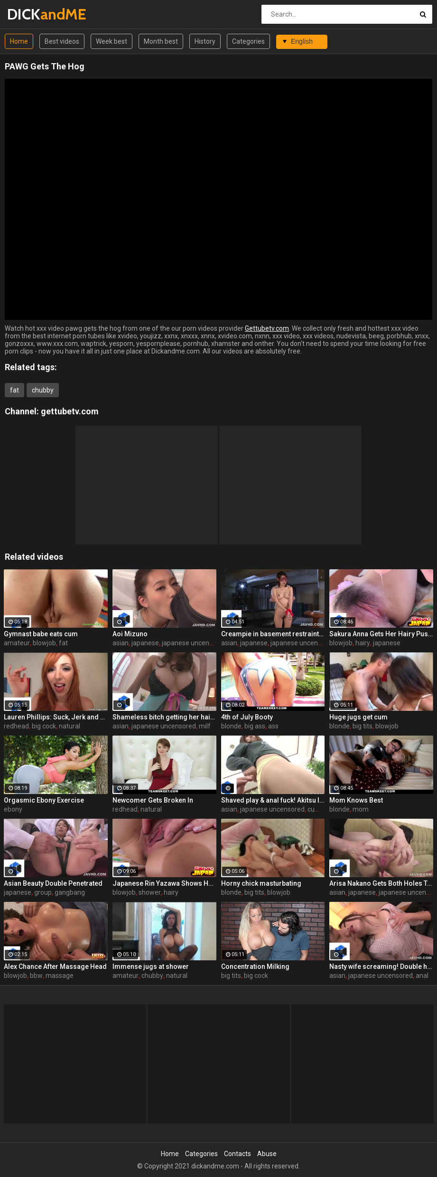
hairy (362, 643)
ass (273, 726)
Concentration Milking (255, 966)
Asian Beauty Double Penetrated (53, 883)
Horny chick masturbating (261, 883)
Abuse (267, 1154)
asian (120, 643)
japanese (145, 643)
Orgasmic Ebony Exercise (44, 800)
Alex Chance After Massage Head (55, 966)
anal (422, 975)
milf (205, 726)
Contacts (237, 1154)
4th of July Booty (247, 717)
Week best (111, 41)
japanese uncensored (194, 643)
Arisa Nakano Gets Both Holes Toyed (381, 883)
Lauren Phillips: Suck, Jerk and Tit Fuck (56, 717)
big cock (44, 726)
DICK (32, 14)
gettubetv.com (70, 411)
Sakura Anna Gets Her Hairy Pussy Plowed (381, 634)
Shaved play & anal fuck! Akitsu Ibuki (273, 800)
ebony (13, 809)
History (205, 41)
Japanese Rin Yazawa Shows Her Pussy (164, 883)
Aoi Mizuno (130, 634)
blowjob (44, 643)
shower (150, 892)
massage (60, 975)
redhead (16, 726)
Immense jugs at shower (150, 966)
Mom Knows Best (356, 800)
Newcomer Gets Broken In (152, 800)
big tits (362, 726)
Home (19, 41)
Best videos (62, 41)
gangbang (70, 892)
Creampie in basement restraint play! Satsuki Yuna (273, 634)
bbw (36, 975)
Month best (161, 41)
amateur (17, 643)
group (43, 892)
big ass (254, 726)
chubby (43, 390)
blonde (231, 726)
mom (361, 809)
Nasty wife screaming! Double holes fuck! (381, 966)
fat (14, 390)
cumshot (320, 809)
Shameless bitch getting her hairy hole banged (164, 717)
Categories (248, 41)
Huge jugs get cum (358, 717)
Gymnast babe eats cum (41, 634)
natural (69, 726)
